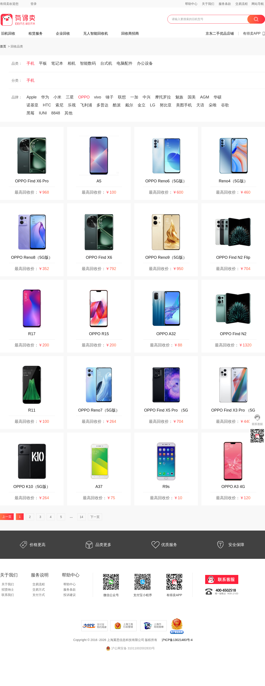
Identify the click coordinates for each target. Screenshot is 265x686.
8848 (55, 113)
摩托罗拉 (163, 97)
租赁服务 (35, 33)
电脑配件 (124, 63)
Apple (31, 97)
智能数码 (88, 63)
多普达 (102, 105)
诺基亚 (32, 105)
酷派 (117, 105)
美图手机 (184, 105)
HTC (47, 105)
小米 (57, 97)
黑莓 (30, 113)
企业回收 (63, 33)
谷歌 (225, 105)
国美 (192, 97)
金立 (142, 105)
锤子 (110, 97)
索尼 (59, 105)
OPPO (84, 97)
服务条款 (225, 4)
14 (81, 517)
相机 (72, 63)
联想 (122, 97)
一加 (134, 97)
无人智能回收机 (95, 33)
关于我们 (208, 4)
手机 (30, 63)
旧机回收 (8, 33)
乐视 (72, 105)
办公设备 (145, 63)
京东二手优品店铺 (220, 33)
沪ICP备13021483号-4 (177, 640)
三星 (70, 97)
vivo (97, 97)
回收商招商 (130, 33)
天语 (200, 105)
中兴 (147, 97)
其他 (68, 113)
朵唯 (213, 105)
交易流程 (241, 4)
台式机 (106, 63)
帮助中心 (191, 4)
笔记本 (57, 63)
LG (152, 105)
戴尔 (129, 105)
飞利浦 (86, 105)
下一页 (95, 517)
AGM (204, 97)
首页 (3, 46)
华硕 (217, 97)
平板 (43, 63)
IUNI (43, 113)
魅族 (179, 97)
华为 (45, 97)
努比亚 (166, 105)
